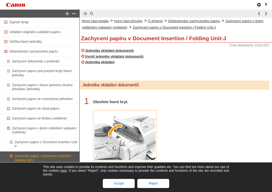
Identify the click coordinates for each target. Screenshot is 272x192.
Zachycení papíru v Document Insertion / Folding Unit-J (174, 27)
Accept (119, 183)
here (63, 171)
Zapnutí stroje (19, 22)
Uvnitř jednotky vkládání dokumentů (114, 56)
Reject (153, 183)
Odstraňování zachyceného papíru (33, 51)
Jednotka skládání (99, 62)
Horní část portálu (95, 21)
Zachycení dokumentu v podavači (36, 61)
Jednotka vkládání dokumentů (109, 51)
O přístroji (155, 21)
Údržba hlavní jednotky (25, 41)
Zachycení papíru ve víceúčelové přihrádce (42, 99)
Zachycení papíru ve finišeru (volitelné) (39, 118)
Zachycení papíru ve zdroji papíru (35, 108)
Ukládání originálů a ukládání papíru (34, 32)
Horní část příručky (128, 21)
